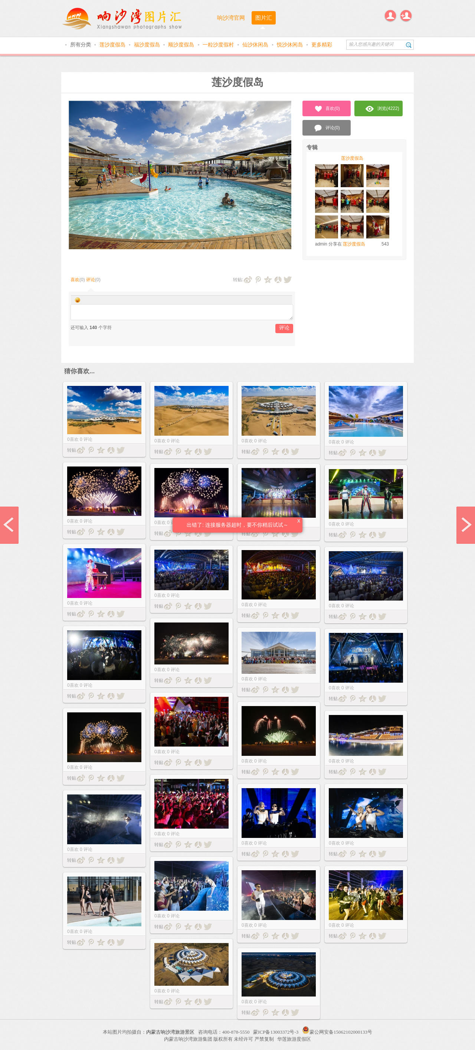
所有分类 (81, 45)
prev (9, 525)
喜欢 (75, 279)
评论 (90, 279)
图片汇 (263, 17)
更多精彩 (321, 45)
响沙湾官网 (231, 17)
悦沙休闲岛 (290, 45)
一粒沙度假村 (219, 45)
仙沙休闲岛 (256, 45)
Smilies (77, 300)
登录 (390, 15)
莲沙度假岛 (113, 45)
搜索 (408, 44)
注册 (406, 15)
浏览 (382, 108)
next (465, 525)
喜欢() (327, 108)
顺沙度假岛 (182, 45)
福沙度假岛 (147, 45)
